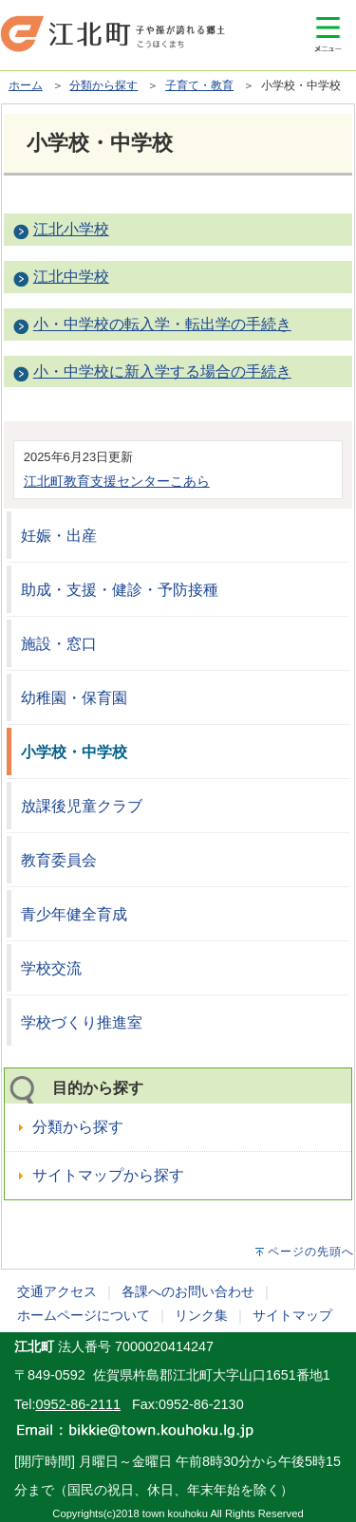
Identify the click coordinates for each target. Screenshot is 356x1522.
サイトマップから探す (108, 1175)
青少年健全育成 (74, 914)
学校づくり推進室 (81, 1022)
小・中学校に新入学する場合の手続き (162, 371)
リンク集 (201, 1315)
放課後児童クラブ (81, 806)
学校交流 (51, 968)
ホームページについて (83, 1315)
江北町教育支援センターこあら (117, 481)
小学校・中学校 (74, 752)
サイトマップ (292, 1315)
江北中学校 (71, 277)
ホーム (26, 85)
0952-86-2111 (78, 1404)
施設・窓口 (59, 644)
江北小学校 (71, 229)
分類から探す (103, 85)
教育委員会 (59, 860)
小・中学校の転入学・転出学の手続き (162, 324)
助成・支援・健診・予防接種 (119, 590)
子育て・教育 (199, 85)
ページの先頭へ (311, 1251)
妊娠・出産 (59, 536)
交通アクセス (57, 1291)
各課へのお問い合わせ (188, 1291)
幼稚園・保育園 (74, 698)
